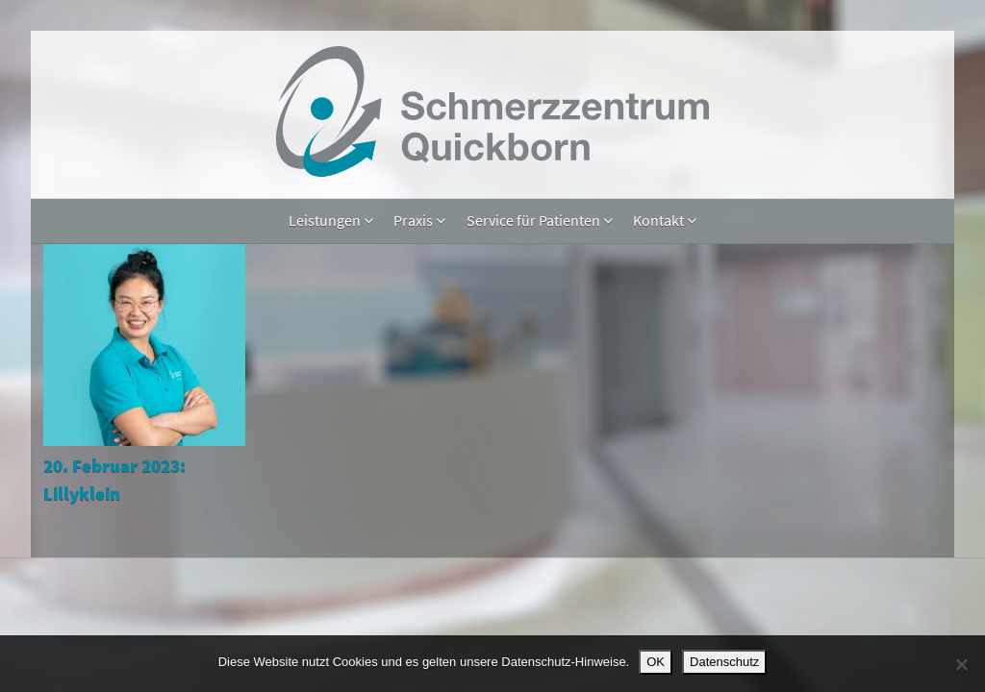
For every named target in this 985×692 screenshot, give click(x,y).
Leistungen (331, 220)
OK (655, 662)
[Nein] (961, 664)
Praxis (419, 220)
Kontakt (664, 220)
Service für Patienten (540, 220)
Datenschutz (724, 662)
